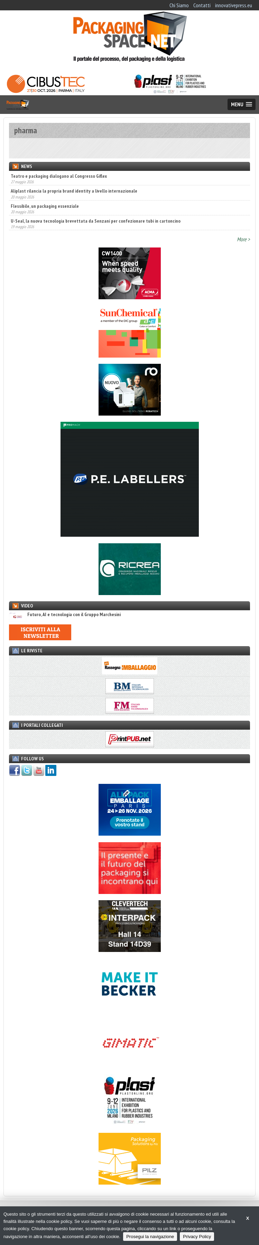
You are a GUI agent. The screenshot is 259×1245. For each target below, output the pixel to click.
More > (243, 239)
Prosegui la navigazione (150, 1236)
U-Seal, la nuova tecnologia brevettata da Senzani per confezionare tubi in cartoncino (96, 221)
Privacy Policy (197, 1236)
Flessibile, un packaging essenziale (45, 206)
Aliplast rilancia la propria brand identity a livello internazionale (74, 191)
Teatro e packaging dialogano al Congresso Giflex (59, 176)
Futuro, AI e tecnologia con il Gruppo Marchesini (65, 614)
